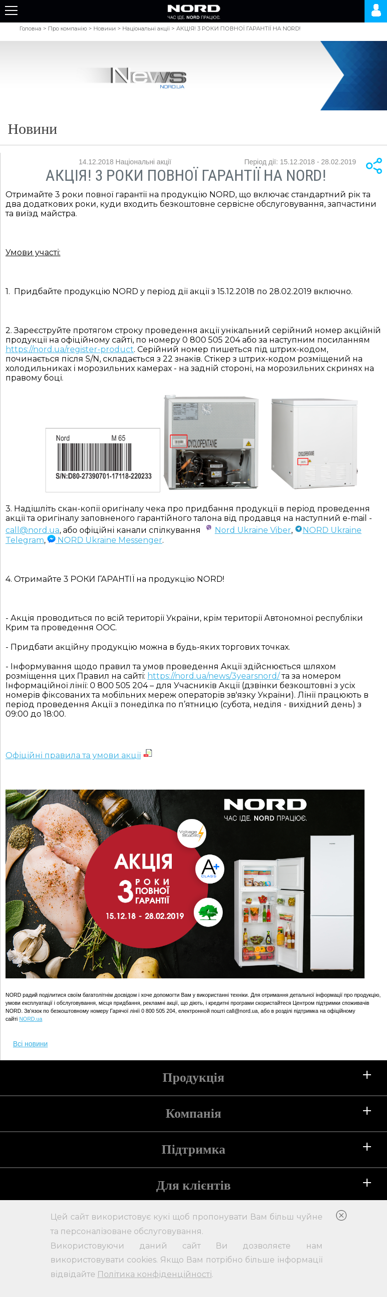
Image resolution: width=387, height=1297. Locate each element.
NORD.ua (30, 1019)
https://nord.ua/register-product (69, 349)
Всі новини (30, 1044)
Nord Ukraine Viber (253, 530)
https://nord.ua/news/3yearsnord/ (213, 676)
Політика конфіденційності (154, 1274)
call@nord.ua (32, 530)
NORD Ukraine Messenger (104, 540)
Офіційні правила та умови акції (73, 755)
